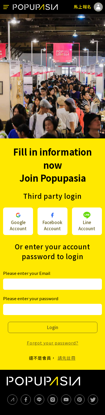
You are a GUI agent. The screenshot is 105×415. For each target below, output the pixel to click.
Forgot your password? (52, 343)
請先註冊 (67, 358)
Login (52, 327)
